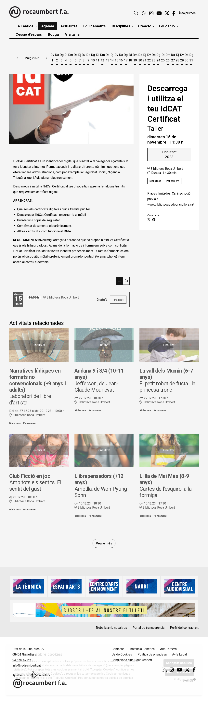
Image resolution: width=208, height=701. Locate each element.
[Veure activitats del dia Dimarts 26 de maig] (167, 58)
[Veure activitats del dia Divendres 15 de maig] (116, 58)
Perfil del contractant (184, 628)
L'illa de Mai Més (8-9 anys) (164, 479)
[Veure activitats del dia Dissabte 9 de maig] (88, 58)
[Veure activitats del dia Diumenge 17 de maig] (126, 58)
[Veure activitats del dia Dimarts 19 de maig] (135, 58)
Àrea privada (187, 13)
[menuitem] (144, 13)
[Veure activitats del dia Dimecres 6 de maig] (75, 58)
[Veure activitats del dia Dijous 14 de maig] (112, 58)
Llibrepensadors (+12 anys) (98, 479)
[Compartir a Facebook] (153, 220)
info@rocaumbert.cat (26, 665)
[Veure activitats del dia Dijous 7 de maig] (79, 58)
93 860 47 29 (21, 660)
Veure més (104, 543)
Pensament (172, 181)
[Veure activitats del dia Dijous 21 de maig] (144, 58)
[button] (17, 58)
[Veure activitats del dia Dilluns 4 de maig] (65, 58)
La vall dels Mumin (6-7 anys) (166, 374)
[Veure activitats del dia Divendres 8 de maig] (83, 58)
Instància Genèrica (142, 649)
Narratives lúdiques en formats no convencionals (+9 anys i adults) (37, 380)
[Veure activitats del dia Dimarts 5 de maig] (70, 58)
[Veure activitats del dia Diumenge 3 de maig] (62, 58)
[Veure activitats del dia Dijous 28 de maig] (177, 58)
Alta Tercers (168, 649)
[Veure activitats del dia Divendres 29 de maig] (182, 58)
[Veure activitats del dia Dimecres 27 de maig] (173, 58)
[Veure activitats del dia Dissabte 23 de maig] (154, 58)
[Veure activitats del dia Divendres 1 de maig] (52, 58)
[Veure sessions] (119, 281)
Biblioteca (155, 181)
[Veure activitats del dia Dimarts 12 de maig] (102, 58)
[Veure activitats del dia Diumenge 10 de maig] (93, 58)
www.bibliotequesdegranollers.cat (170, 204)
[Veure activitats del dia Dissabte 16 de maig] (121, 58)
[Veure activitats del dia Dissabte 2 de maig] (57, 58)
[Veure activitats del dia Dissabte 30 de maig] (186, 58)
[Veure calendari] (126, 281)
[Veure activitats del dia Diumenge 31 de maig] (191, 58)
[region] (71, 109)
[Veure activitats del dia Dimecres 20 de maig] (140, 58)
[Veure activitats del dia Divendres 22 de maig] (149, 58)
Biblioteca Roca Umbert (165, 169)
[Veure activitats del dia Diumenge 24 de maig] (158, 58)
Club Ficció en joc (29, 476)
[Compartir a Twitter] (148, 220)
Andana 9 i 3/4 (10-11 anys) (99, 374)
